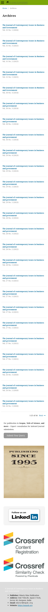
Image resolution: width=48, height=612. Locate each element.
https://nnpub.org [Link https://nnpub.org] (25, 605)
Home (4, 8)
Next (41, 415)
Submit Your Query (16, 435)
